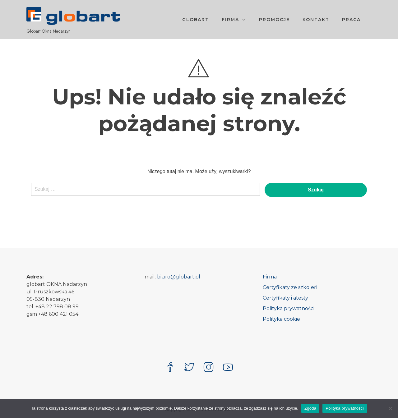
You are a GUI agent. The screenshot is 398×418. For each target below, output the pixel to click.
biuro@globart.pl (178, 277)
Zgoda (310, 408)
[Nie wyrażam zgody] (390, 408)
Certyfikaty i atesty (285, 298)
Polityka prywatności (288, 308)
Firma (230, 19)
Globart (195, 19)
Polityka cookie (281, 319)
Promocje (274, 19)
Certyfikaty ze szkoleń (290, 287)
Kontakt (316, 19)
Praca (351, 19)
